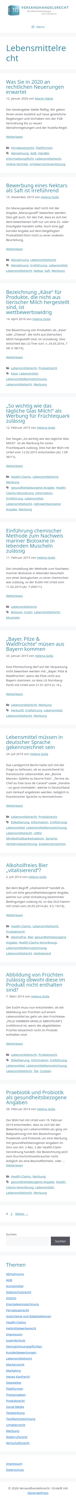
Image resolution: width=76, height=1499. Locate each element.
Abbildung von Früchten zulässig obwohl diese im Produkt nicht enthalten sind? (35, 982)
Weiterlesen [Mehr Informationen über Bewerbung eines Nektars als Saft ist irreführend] (14, 249)
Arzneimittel (15, 1286)
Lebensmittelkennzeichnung (26, 379)
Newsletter (13, 1383)
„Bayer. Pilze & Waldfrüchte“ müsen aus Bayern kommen (35, 643)
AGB (33, 153)
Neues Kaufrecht (18, 1376)
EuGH (28, 612)
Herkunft (17, 710)
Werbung (58, 271)
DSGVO (11, 1298)
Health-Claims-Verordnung (38, 942)
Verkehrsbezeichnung (21, 844)
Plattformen (44, 148)
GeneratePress (38, 1493)
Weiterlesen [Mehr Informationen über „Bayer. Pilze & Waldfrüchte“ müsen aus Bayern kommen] (14, 694)
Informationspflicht (20, 159)
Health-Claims (21, 477)
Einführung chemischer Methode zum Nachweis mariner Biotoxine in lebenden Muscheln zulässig (34, 540)
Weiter (21, 1214)
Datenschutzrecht (18, 1292)
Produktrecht (48, 368)
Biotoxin (17, 612)
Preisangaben (16, 1395)
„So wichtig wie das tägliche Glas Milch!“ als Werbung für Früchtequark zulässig (38, 413)
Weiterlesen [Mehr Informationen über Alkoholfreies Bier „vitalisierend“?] (14, 915)
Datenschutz (15, 1470)
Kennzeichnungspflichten (24, 1346)
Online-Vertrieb (17, 164)
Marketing (13, 1370)
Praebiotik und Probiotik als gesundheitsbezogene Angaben (36, 1097)
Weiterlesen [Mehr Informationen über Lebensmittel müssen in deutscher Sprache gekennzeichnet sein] (14, 806)
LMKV (38, 833)
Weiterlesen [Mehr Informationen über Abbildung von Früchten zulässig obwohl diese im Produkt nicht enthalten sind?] (14, 1044)
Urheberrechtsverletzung (47, 164)
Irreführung (38, 265)
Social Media (15, 1407)
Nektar (38, 271)
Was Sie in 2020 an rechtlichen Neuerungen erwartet (35, 86)
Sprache (51, 838)
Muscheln (13, 617)
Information (43, 493)
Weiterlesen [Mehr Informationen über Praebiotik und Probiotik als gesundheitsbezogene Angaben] (14, 1165)
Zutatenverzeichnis (52, 844)
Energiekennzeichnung (22, 1304)
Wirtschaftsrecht (18, 1443)
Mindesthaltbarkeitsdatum (25, 838)
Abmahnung (20, 153)
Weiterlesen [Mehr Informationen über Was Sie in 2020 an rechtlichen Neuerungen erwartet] (14, 137)
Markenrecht (15, 1364)
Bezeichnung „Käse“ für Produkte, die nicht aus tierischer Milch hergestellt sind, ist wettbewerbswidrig (37, 301)
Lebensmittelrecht (48, 159)
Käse (14, 373)
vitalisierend (42, 953)
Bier (30, 937)
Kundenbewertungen (21, 1352)
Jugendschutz (15, 1340)
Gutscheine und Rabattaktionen (28, 1316)
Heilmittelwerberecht (21, 1328)
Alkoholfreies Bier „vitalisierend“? (27, 868)
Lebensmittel (58, 265)
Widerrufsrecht (17, 1437)
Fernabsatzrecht (22, 148)
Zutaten (45, 1071)
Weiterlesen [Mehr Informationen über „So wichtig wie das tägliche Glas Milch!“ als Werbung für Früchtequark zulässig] (14, 466)
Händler (43, 153)
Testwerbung (15, 1413)
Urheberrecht (15, 1425)
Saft (47, 271)
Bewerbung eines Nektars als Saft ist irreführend (36, 188)
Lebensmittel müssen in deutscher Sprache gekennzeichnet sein (34, 742)
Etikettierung (20, 822)
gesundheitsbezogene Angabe (32, 487)
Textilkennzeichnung (20, 1419)
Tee (36, 1071)
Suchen (11, 1234)
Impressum (14, 1334)
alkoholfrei (18, 937)
